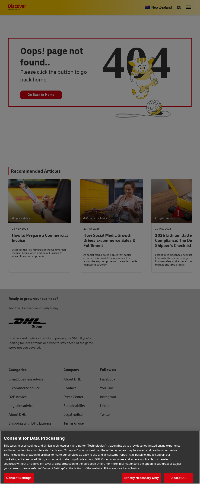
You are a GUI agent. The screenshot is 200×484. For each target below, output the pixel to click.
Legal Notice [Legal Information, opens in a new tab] (131, 468)
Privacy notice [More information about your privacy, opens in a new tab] (113, 468)
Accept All (178, 478)
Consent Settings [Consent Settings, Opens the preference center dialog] (19, 478)
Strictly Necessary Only (141, 478)
